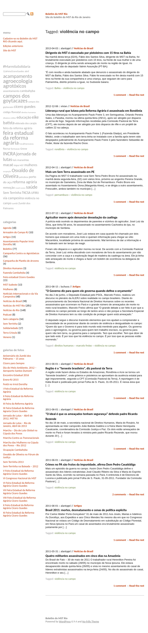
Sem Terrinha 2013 (13, 462)
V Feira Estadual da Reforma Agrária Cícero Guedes (18, 472)
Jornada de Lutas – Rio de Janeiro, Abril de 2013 (17, 424)
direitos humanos (64, 345)
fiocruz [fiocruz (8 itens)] (6, 148)
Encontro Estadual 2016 (16, 375)
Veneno (7, 337)
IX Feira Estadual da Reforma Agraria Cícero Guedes (18, 409)
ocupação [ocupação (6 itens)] (7, 171)
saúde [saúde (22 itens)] (31, 187)
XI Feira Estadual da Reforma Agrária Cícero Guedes (18, 514)
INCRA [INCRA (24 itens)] (9, 154)
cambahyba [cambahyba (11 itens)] (27, 91)
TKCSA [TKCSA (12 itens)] (26, 193)
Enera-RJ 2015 (10, 379)
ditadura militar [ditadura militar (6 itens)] (9, 118)
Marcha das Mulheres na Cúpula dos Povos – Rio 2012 (20, 444)
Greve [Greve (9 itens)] (23, 148)
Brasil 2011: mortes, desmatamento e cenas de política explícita (86, 510)
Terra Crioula (10, 332)
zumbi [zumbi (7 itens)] (15, 203)
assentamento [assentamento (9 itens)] (11, 91)
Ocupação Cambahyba (15, 449)
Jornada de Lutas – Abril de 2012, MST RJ (18, 417)
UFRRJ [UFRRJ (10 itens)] (35, 193)
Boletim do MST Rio (56, 14)
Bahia (58, 88)
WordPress (65, 621)
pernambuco (61, 195)
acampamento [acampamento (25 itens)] (17, 76)
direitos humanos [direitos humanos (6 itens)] (28, 112)
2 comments (119, 494)
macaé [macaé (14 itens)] (8, 164)
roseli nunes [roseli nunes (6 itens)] (20, 188)
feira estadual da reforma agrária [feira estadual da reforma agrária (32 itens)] (18, 138)
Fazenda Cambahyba (14, 272)
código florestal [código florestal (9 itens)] (12, 112)
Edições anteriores (13, 46)
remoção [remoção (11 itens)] (9, 188)
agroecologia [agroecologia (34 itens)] (17, 80)
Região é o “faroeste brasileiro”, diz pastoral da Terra (78, 368)
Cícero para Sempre (13, 363)
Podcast (7, 314)
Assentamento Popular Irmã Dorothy (18, 243)
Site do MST (9, 50)
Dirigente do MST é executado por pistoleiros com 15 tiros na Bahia (88, 53)
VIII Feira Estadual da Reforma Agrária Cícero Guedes (19, 499)
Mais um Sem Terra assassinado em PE (69, 172)
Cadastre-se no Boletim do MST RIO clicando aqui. (20, 40)
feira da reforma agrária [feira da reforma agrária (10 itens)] (17, 128)
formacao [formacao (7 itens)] (15, 148)
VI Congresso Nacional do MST (19, 478)
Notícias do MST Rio (14, 305)
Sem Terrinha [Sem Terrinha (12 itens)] (12, 193)
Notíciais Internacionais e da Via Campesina (20, 295)
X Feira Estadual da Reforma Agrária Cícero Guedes (18, 507)
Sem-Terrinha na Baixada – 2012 (20, 466)
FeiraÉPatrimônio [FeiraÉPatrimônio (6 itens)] (26, 144)
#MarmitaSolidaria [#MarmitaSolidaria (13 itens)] (16, 66)
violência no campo (73, 88)
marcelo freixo (84, 345)
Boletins (7, 249)
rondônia (59, 149)
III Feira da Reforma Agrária (18, 403)
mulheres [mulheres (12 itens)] (30, 165)
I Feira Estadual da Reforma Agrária (18, 390)
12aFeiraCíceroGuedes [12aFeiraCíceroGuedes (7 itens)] (13, 71)
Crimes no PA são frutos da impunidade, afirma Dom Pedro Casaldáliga (90, 464)
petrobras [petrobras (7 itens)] (23, 177)
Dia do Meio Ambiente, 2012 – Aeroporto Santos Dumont (19, 369)
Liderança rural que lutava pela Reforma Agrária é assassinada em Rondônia (93, 110)
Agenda (7, 228)
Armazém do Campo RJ (15, 232)
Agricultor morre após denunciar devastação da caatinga (81, 217)
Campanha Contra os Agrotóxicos (21, 253)
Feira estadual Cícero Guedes (19, 277)
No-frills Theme (90, 621)
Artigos (7, 237)
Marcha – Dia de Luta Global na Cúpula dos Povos (20, 432)
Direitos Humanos (13, 268)
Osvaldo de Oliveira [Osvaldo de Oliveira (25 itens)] (18, 173)
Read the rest (136, 95)
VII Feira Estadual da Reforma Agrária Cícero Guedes (19, 492)
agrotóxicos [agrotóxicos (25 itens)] (14, 86)
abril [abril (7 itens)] (27, 71)
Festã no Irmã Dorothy (15, 384)
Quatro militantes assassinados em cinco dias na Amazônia (82, 556)
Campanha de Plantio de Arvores (21, 260)
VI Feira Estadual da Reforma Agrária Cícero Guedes (18, 484)
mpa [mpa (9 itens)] (16, 165)
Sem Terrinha (10, 323)
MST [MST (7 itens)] (21, 165)
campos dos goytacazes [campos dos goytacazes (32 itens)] (16, 98)
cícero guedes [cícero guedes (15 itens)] (24, 106)
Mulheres (8, 289)
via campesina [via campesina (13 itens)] (13, 198)
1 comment (120, 95)
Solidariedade (10, 328)
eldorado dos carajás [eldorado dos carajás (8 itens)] (26, 123)
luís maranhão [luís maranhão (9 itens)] (21, 160)
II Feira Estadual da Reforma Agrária (18, 398)
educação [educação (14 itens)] (24, 117)
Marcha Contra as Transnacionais (21, 438)
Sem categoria (10, 319)
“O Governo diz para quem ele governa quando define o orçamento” (89, 291)
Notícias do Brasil (12, 301)
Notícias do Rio (11, 310)
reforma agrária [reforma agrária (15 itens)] (25, 182)
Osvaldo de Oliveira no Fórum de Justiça (21, 456)
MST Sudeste (10, 284)
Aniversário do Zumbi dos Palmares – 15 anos (17, 357)
